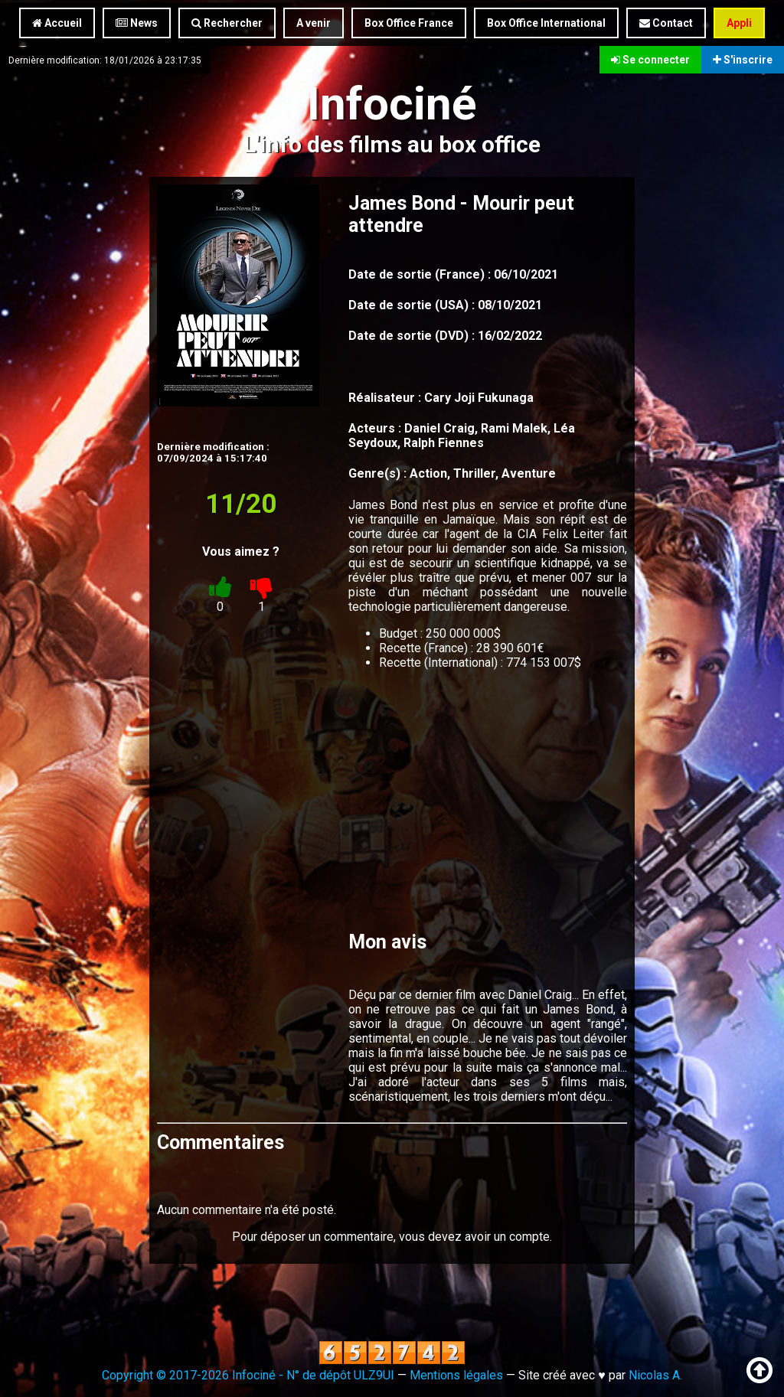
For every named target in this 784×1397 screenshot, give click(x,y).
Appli (739, 23)
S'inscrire (743, 60)
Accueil (57, 23)
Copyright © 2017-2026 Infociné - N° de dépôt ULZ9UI (248, 1375)
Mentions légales (456, 1375)
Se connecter (650, 60)
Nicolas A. (655, 1375)
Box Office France (408, 23)
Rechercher (227, 23)
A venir (313, 23)
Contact (666, 23)
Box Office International (546, 23)
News (137, 23)
